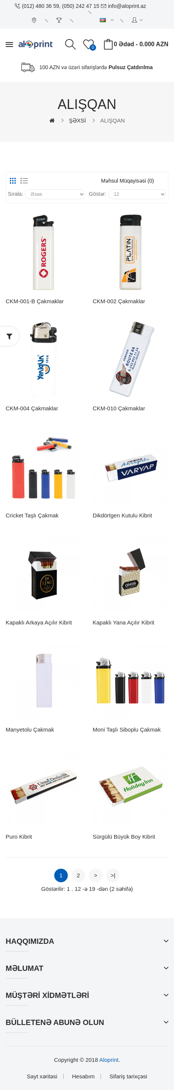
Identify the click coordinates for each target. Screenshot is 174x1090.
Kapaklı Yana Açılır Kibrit (123, 622)
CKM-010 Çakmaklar (119, 408)
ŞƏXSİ (77, 120)
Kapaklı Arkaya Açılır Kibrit (39, 622)
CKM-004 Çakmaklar (32, 408)
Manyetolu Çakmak (30, 729)
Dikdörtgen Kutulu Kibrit (122, 515)
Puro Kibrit (19, 836)
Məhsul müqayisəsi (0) (127, 181)
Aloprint (109, 1060)
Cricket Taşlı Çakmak (32, 515)
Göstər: (97, 194)
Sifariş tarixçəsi (128, 1076)
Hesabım (83, 1076)
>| (113, 875)
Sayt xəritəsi (42, 1076)
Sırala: (15, 194)
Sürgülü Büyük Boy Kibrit (124, 836)
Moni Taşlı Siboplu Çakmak (127, 729)
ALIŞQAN (112, 120)
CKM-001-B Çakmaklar (35, 301)
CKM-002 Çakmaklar (119, 301)
